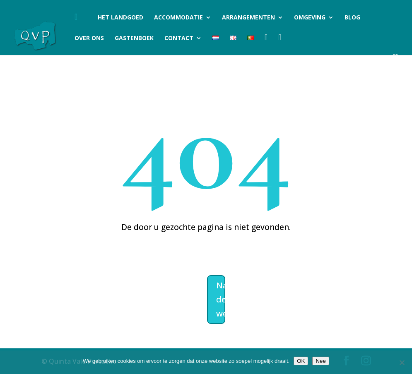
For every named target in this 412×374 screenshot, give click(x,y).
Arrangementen (248, 17)
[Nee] (402, 362)
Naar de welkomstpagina (220, 299)
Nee (320, 361)
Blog (352, 17)
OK (301, 361)
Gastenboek (134, 38)
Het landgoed (120, 17)
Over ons (89, 38)
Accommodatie (178, 17)
